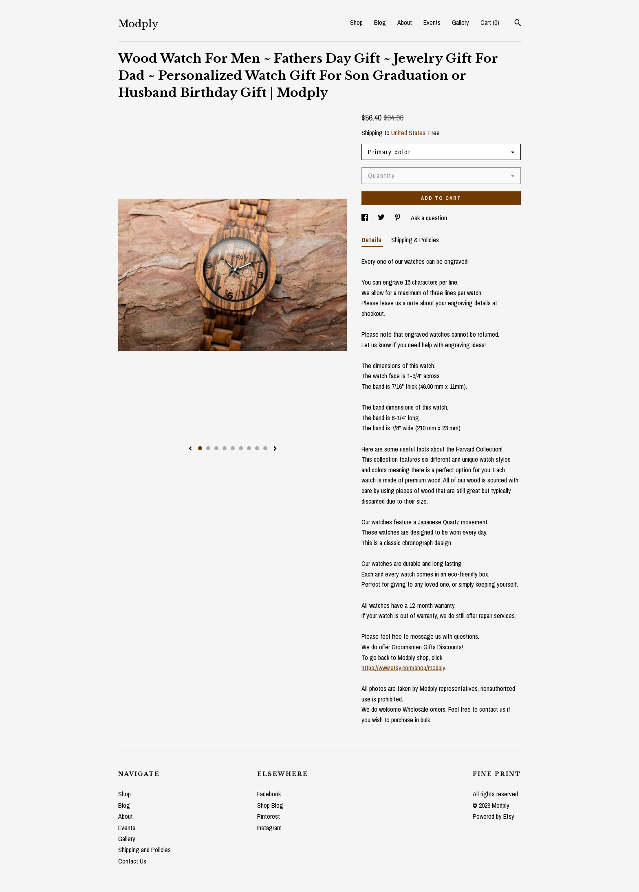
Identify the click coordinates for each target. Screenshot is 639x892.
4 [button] (225, 448)
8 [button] (257, 448)
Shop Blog (270, 805)
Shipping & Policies (415, 239)
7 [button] (249, 448)
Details (372, 239)
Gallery (460, 22)
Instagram (269, 827)
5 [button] (233, 448)
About (404, 22)
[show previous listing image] (190, 449)
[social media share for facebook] (365, 217)
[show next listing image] (275, 449)
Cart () (489, 22)
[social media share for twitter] (382, 217)
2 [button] (208, 448)
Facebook (269, 793)
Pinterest (268, 816)
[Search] (518, 23)
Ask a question (429, 217)
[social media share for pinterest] (398, 217)
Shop (356, 22)
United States (408, 132)
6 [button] (241, 448)
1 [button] (200, 448)
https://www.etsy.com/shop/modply (403, 667)
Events (432, 22)
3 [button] (216, 448)
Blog (380, 22)
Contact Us (132, 861)
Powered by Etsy (493, 816)
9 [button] (265, 448)
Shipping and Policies (144, 849)
